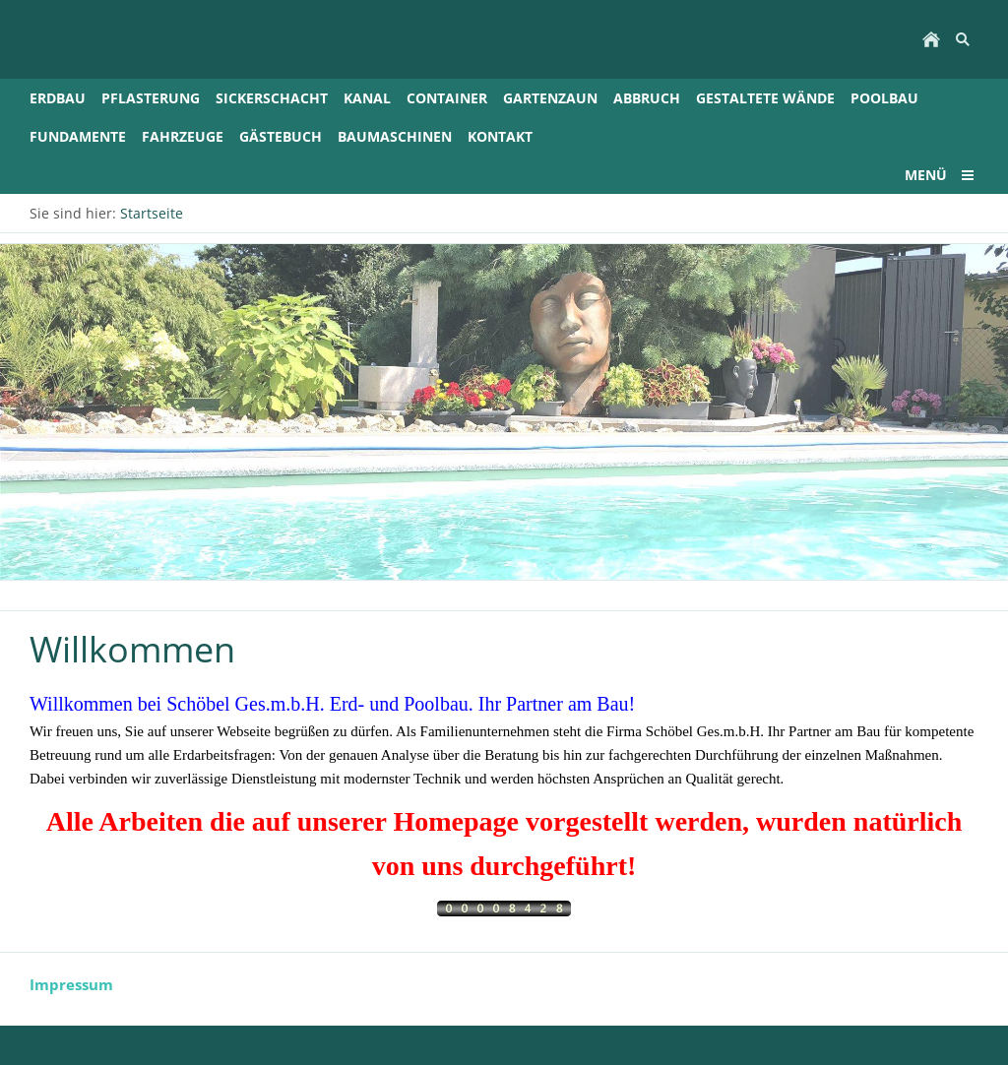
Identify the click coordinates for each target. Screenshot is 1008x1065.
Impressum (71, 984)
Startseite (151, 213)
